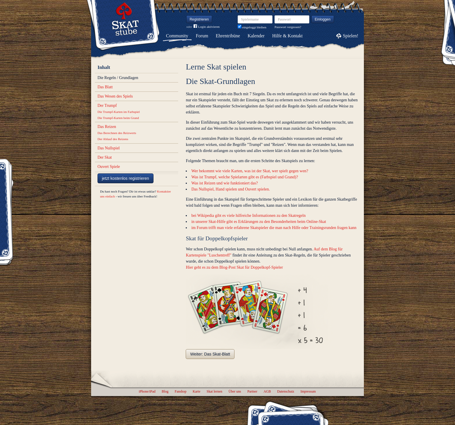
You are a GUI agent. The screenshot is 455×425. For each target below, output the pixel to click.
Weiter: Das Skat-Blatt (210, 354)
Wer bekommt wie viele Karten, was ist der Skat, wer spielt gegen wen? (249, 171)
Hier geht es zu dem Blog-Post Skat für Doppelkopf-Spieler (234, 267)
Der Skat (105, 157)
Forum (202, 35)
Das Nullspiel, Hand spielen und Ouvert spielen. (230, 189)
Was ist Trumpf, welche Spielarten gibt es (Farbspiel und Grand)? (244, 177)
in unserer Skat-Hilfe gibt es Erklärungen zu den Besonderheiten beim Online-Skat (258, 221)
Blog (165, 391)
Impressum (308, 391)
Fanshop (180, 391)
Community (177, 35)
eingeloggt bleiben (252, 27)
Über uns (234, 391)
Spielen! (350, 35)
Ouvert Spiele (109, 166)
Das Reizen (107, 126)
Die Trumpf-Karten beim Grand (118, 118)
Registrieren (199, 19)
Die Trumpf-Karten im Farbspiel (119, 111)
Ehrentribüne (228, 35)
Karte (196, 391)
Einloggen (323, 19)
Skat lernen (214, 391)
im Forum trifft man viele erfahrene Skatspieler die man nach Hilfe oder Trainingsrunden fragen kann (273, 228)
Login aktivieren (207, 26)
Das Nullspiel (109, 148)
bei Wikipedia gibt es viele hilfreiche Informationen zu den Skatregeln (248, 215)
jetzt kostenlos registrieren (125, 178)
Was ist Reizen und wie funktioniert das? (224, 183)
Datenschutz (285, 391)
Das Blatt (105, 87)
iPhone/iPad (147, 391)
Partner (252, 391)
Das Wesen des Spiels (115, 96)
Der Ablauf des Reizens (113, 139)
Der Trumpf (107, 105)
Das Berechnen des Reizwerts (117, 133)
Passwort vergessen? (288, 27)
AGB (267, 391)
